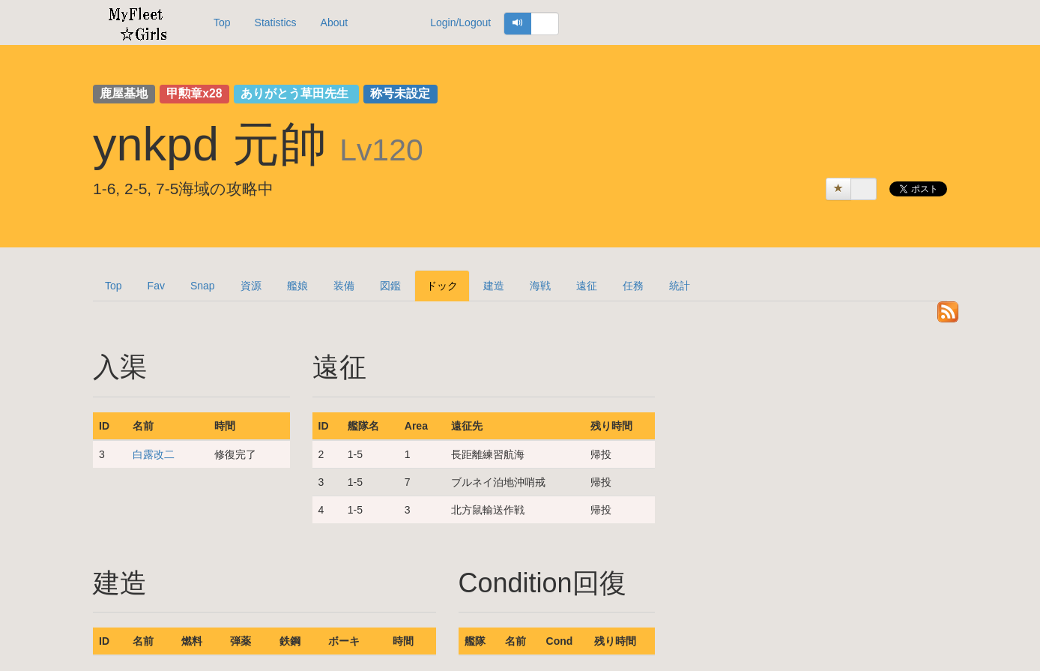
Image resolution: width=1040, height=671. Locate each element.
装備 (343, 286)
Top (222, 22)
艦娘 (297, 286)
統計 (679, 286)
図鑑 (390, 286)
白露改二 (154, 454)
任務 (633, 286)
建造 (493, 286)
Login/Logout (460, 22)
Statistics (276, 22)
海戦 (540, 286)
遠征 (586, 286)
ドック (442, 286)
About (334, 22)
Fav (156, 286)
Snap (202, 286)
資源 (251, 286)
